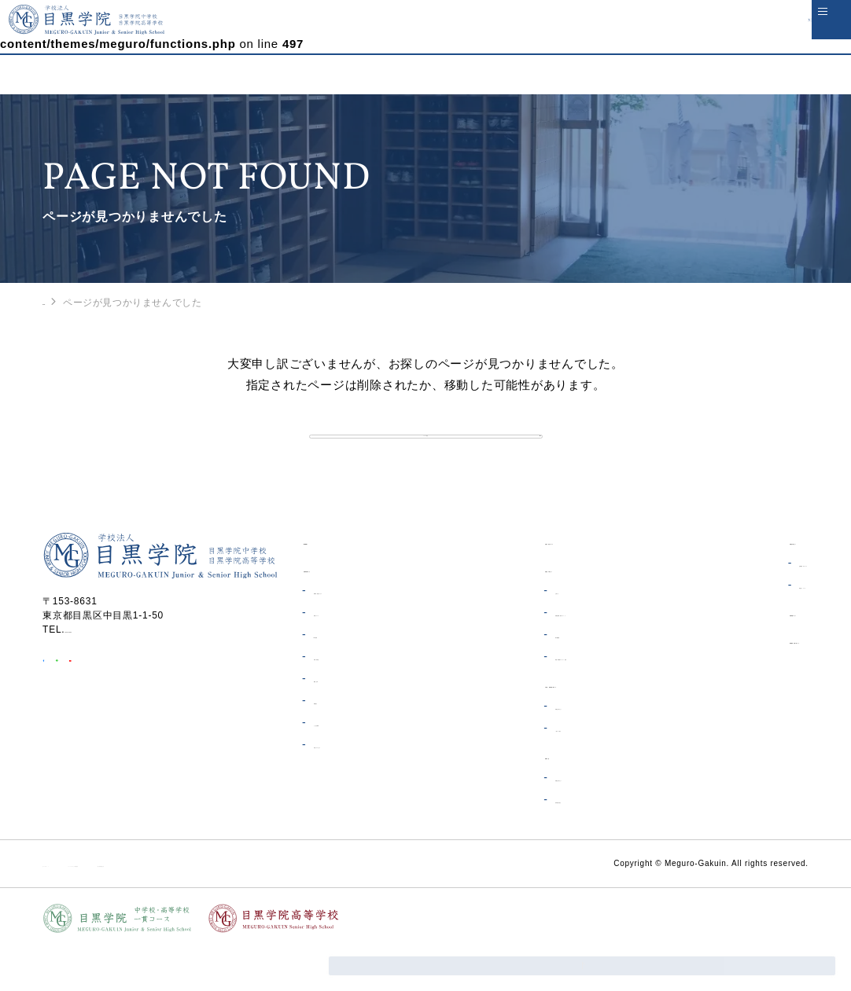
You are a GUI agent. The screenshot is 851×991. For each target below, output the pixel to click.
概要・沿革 (337, 722)
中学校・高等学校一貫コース (551, 727)
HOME (57, 301)
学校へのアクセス (352, 788)
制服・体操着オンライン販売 (555, 700)
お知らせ (510, 634)
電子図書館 (515, 678)
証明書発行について (744, 606)
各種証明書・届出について (550, 656)
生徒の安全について (529, 584)
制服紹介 (332, 744)
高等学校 (502, 799)
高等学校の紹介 (525, 843)
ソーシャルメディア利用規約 (196, 906)
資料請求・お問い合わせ (749, 683)
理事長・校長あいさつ (362, 634)
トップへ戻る (426, 457)
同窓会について (734, 628)
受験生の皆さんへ (530, 749)
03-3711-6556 (97, 672)
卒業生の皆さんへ (733, 584)
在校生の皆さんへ (524, 612)
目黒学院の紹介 (340, 612)
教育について (342, 656)
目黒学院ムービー (733, 656)
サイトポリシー (77, 906)
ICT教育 (330, 678)
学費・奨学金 (342, 700)
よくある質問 (342, 766)
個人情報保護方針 (321, 906)
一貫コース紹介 (525, 771)
